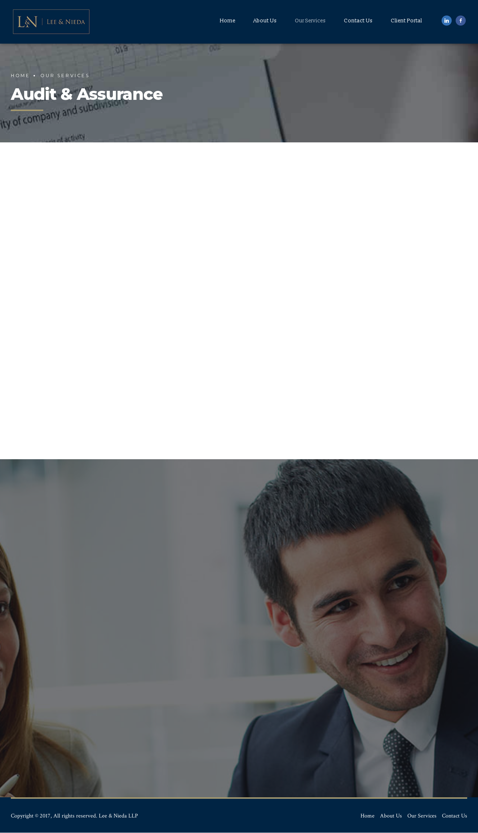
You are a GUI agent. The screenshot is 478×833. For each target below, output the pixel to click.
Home (227, 20)
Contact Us (358, 20)
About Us (265, 20)
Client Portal (406, 20)
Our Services (310, 20)
